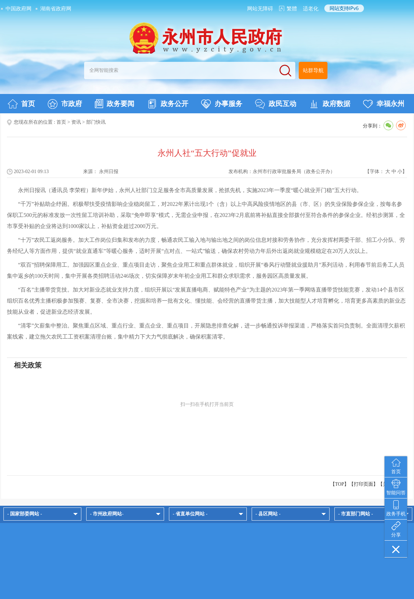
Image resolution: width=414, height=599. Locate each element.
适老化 (310, 8)
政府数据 (329, 104)
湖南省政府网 (55, 8)
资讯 (76, 122)
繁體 (292, 8)
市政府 (65, 104)
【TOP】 (339, 484)
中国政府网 (19, 8)
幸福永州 (383, 104)
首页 (21, 104)
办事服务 (221, 104)
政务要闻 (114, 103)
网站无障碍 (260, 8)
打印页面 (363, 484)
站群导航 (313, 70)
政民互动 (275, 104)
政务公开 (167, 104)
